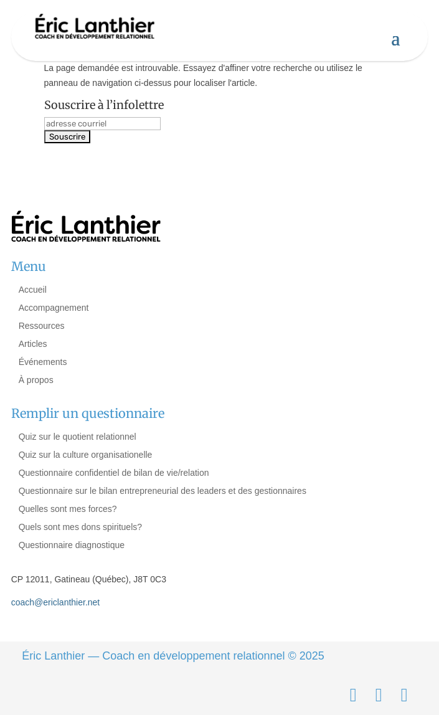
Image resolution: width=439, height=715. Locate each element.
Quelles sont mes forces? (68, 509)
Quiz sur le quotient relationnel (77, 437)
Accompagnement (54, 308)
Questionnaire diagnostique (72, 545)
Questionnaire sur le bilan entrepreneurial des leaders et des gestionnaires (162, 491)
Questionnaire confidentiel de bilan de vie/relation (114, 473)
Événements (43, 362)
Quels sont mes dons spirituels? (80, 527)
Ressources (42, 326)
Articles (33, 344)
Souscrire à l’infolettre (104, 105)
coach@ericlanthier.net (55, 602)
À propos (36, 380)
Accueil (33, 290)
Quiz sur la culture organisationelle (86, 455)
